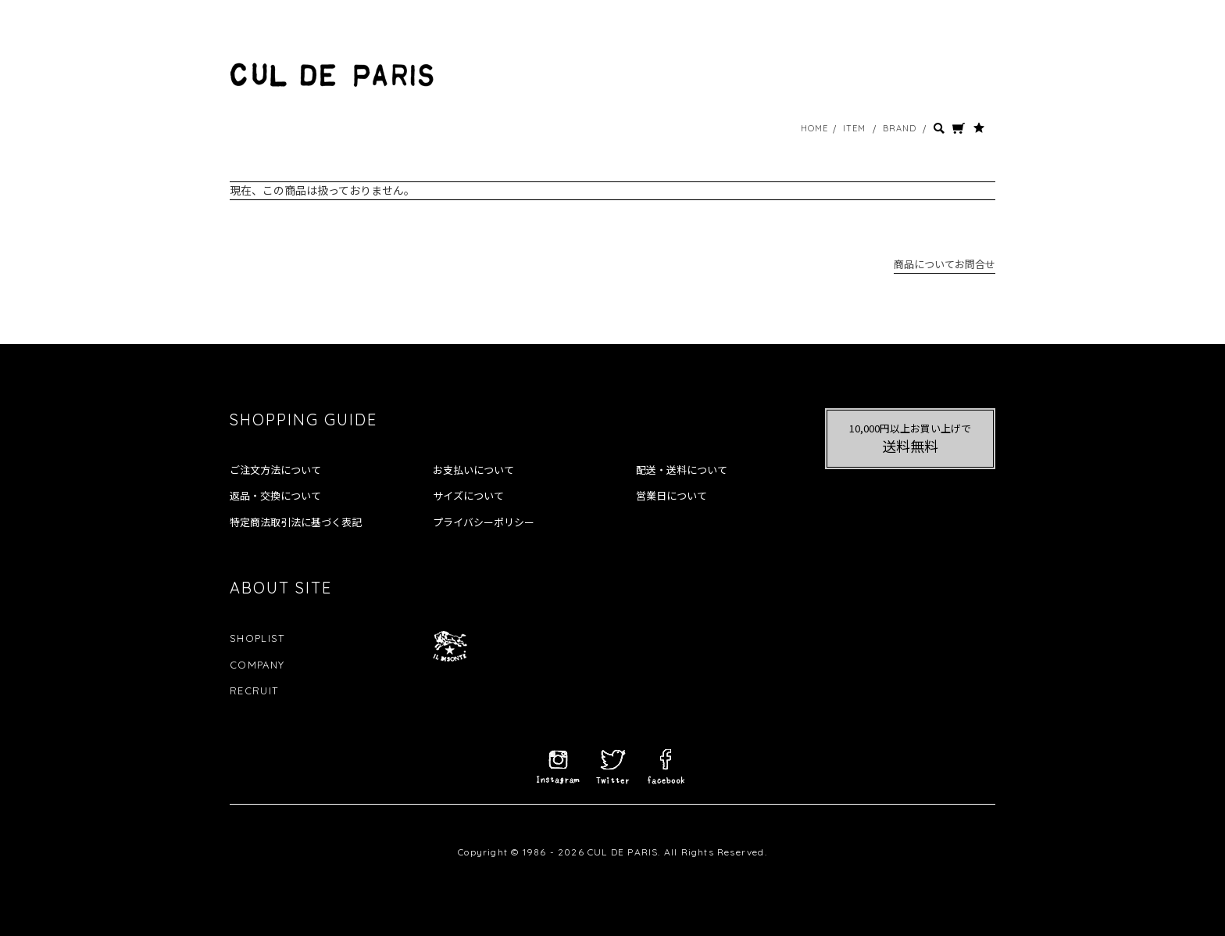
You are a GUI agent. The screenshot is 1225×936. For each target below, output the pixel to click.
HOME (814, 128)
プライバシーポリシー (483, 522)
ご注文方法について (275, 470)
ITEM (854, 128)
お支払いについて (473, 470)
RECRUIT (254, 690)
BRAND (900, 128)
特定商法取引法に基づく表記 (296, 522)
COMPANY (257, 664)
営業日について (671, 496)
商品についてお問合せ (944, 263)
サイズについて (468, 496)
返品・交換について (275, 496)
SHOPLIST (257, 638)
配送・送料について (681, 470)
